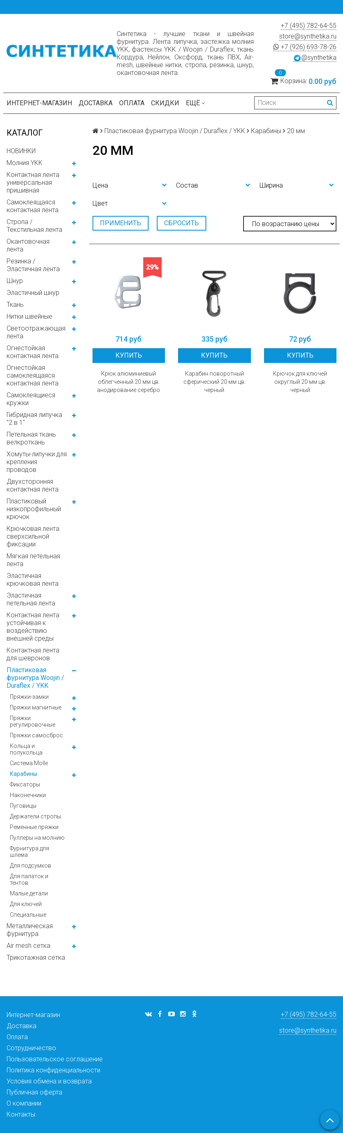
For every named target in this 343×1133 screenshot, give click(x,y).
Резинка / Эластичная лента (33, 265)
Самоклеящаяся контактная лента (33, 206)
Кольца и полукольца (26, 749)
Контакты (21, 1114)
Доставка (96, 103)
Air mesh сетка (28, 945)
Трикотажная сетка (36, 957)
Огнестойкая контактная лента (33, 352)
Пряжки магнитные (35, 707)
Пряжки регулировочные (32, 721)
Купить (128, 355)
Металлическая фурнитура (30, 930)
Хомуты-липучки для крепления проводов (37, 462)
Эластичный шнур (33, 293)
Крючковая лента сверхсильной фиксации (33, 536)
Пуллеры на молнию (37, 837)
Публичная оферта (34, 1092)
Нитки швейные (29, 316)
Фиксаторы (25, 784)
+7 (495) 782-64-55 (308, 25)
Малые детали (29, 893)
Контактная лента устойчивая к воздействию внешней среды (33, 626)
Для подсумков (30, 865)
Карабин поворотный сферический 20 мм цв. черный (214, 381)
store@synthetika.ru (307, 36)
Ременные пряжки (34, 827)
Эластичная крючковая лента (33, 579)
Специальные (28, 914)
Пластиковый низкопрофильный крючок (34, 509)
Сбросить (181, 223)
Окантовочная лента (28, 245)
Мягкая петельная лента (33, 560)
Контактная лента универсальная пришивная (33, 182)
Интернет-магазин (39, 103)
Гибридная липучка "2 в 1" (34, 418)
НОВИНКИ (21, 151)
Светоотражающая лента (36, 332)
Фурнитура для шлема (29, 851)
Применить (120, 223)
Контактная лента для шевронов (33, 654)
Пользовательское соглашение (55, 1059)
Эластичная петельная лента (31, 599)
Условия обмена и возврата (49, 1081)
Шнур (15, 281)
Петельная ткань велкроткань (31, 438)
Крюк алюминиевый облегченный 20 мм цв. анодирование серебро (128, 381)
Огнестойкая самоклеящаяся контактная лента (33, 375)
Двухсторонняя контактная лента (33, 485)
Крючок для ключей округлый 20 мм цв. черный (300, 381)
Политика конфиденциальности (53, 1070)
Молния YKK (25, 163)
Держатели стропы (35, 816)
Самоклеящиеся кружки (31, 399)
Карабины (23, 773)
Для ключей (26, 904)
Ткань (15, 304)
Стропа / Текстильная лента (34, 225)
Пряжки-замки (29, 696)
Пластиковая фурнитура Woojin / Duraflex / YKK (35, 677)
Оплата (131, 103)
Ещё (195, 103)
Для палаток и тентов (29, 879)
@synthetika (314, 58)
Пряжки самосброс (36, 735)
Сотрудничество (31, 1048)
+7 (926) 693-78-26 (304, 47)
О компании (24, 1103)
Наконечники (28, 795)
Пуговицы (23, 805)
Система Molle (29, 763)
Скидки (165, 103)
